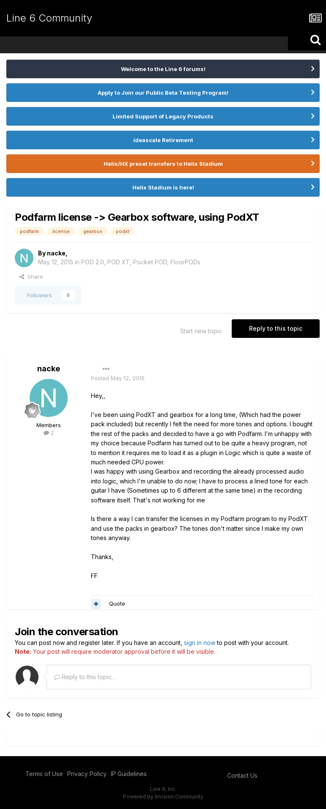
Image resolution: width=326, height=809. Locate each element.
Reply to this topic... (84, 676)
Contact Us (242, 775)
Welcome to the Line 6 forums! (163, 69)
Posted (118, 378)
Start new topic (201, 331)
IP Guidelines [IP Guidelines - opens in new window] (129, 773)
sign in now (199, 642)
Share (31, 276)
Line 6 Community (49, 18)
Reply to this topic (275, 328)
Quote (117, 603)
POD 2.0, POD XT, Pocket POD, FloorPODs (140, 262)
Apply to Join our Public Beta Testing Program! (163, 92)
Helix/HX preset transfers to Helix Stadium (163, 163)
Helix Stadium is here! (163, 187)
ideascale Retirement (163, 140)
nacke (56, 253)
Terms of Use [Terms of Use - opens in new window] (44, 773)
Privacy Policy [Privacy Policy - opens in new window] (87, 773)
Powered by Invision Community (163, 796)
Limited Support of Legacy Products (163, 116)
